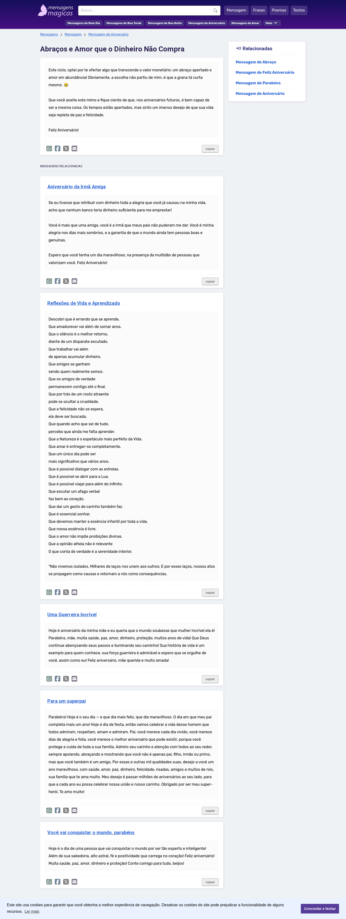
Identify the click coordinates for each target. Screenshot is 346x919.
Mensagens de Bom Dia (84, 23)
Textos (299, 10)
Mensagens (49, 34)
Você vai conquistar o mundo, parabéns (91, 832)
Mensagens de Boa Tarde (124, 23)
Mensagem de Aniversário (206, 23)
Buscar (215, 10)
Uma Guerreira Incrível (72, 614)
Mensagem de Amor (245, 23)
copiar (210, 149)
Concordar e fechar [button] (320, 909)
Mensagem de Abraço (256, 62)
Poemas (279, 10)
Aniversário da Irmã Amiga (76, 187)
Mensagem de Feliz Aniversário (265, 72)
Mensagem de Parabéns (258, 83)
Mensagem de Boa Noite (165, 23)
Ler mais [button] (32, 911)
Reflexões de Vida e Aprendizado (83, 303)
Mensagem (236, 10)
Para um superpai (66, 701)
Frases (259, 10)
